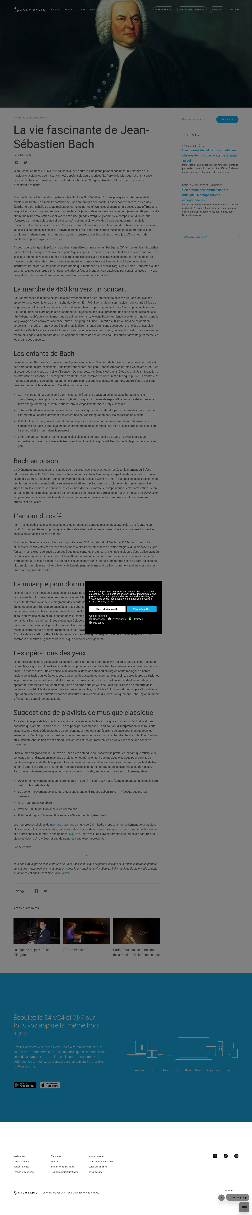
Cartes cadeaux (21, 1166)
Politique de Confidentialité (64, 1176)
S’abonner (56, 1161)
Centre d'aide (95, 9)
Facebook (215, 1160)
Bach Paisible (148, 829)
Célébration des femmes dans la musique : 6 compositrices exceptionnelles (205, 195)
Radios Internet (21, 1171)
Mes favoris (68, 9)
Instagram (236, 1160)
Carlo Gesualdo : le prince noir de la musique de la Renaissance (134, 954)
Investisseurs (95, 1176)
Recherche (227, 119)
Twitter (226, 1160)
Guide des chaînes (98, 1171)
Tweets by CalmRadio (194, 237)
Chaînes (55, 9)
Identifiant (217, 9)
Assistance (19, 1161)
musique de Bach (76, 834)
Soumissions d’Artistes (62, 1171)
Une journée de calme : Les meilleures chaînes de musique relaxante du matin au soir (210, 155)
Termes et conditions (24, 1176)
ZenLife (54, 1166)
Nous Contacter (96, 1161)
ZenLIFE (81, 9)
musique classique (62, 824)
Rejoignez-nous (163, 9)
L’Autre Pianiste (74, 950)
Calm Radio (30, 9)
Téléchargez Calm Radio (192, 9)
